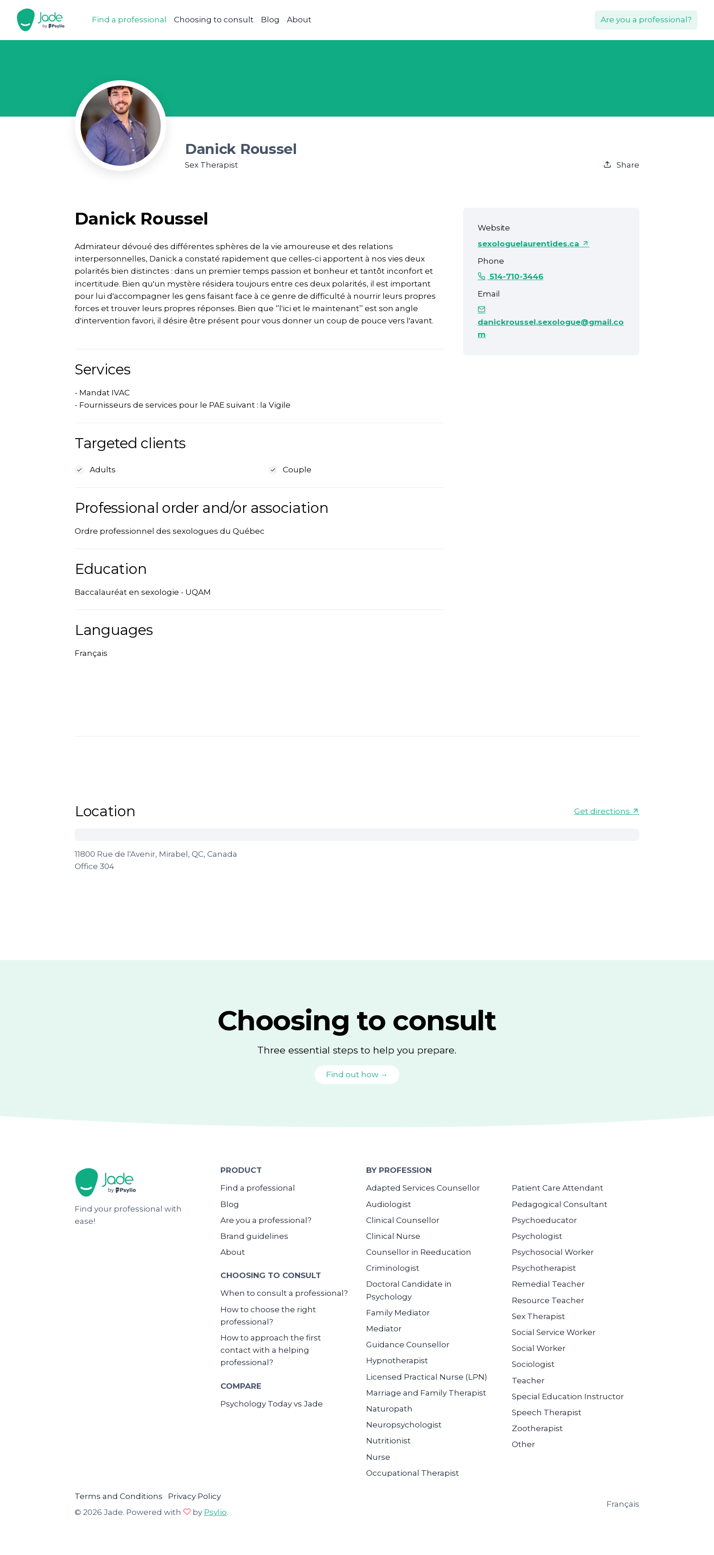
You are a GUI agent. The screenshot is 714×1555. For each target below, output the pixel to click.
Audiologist (388, 1204)
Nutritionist (388, 1440)
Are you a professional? (646, 19)
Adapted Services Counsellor (423, 1187)
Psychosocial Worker (553, 1252)
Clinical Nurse (393, 1236)
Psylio (215, 1512)
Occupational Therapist (412, 1473)
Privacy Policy (194, 1496)
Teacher (528, 1380)
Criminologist (392, 1268)
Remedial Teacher (548, 1284)
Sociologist (533, 1364)
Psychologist (537, 1236)
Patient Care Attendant (557, 1187)
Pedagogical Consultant (559, 1204)
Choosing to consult (214, 19)
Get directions (606, 811)
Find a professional (129, 19)
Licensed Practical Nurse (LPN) (426, 1376)
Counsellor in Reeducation (418, 1252)
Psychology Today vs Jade (271, 1403)
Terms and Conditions (119, 1496)
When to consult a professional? (284, 1293)
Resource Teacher (548, 1300)
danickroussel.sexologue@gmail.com (551, 322)
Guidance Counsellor (407, 1344)
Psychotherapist (544, 1268)
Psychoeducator (544, 1220)
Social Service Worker (554, 1332)
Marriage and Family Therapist (426, 1392)
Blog (270, 19)
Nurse (378, 1457)
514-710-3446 (510, 276)
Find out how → (357, 1074)
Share (621, 164)
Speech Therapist (546, 1412)
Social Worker (539, 1348)
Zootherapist (537, 1428)
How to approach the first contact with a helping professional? (270, 1350)
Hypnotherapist (397, 1360)
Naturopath (389, 1408)
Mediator (384, 1328)
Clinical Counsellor (402, 1220)
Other (523, 1444)
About (299, 19)
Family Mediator (398, 1312)
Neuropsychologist (404, 1424)
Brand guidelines (254, 1236)
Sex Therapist (538, 1316)
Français (623, 1504)
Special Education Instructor (568, 1396)
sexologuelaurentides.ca (533, 243)
